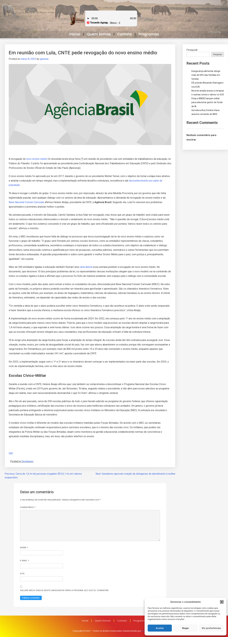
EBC (11, 453)
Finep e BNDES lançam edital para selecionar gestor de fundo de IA (207, 102)
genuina (44, 58)
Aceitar (160, 628)
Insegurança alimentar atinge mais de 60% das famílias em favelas (205, 75)
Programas (148, 34)
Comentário (28, 507)
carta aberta (86, 266)
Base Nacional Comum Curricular (26, 202)
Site (22, 573)
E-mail (24, 560)
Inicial (74, 34)
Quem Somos (99, 34)
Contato (124, 34)
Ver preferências (211, 628)
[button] (221, 601)
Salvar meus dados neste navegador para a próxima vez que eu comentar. (64, 590)
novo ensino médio (36, 158)
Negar (185, 628)
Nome (24, 547)
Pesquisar (192, 49)
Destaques (27, 461)
